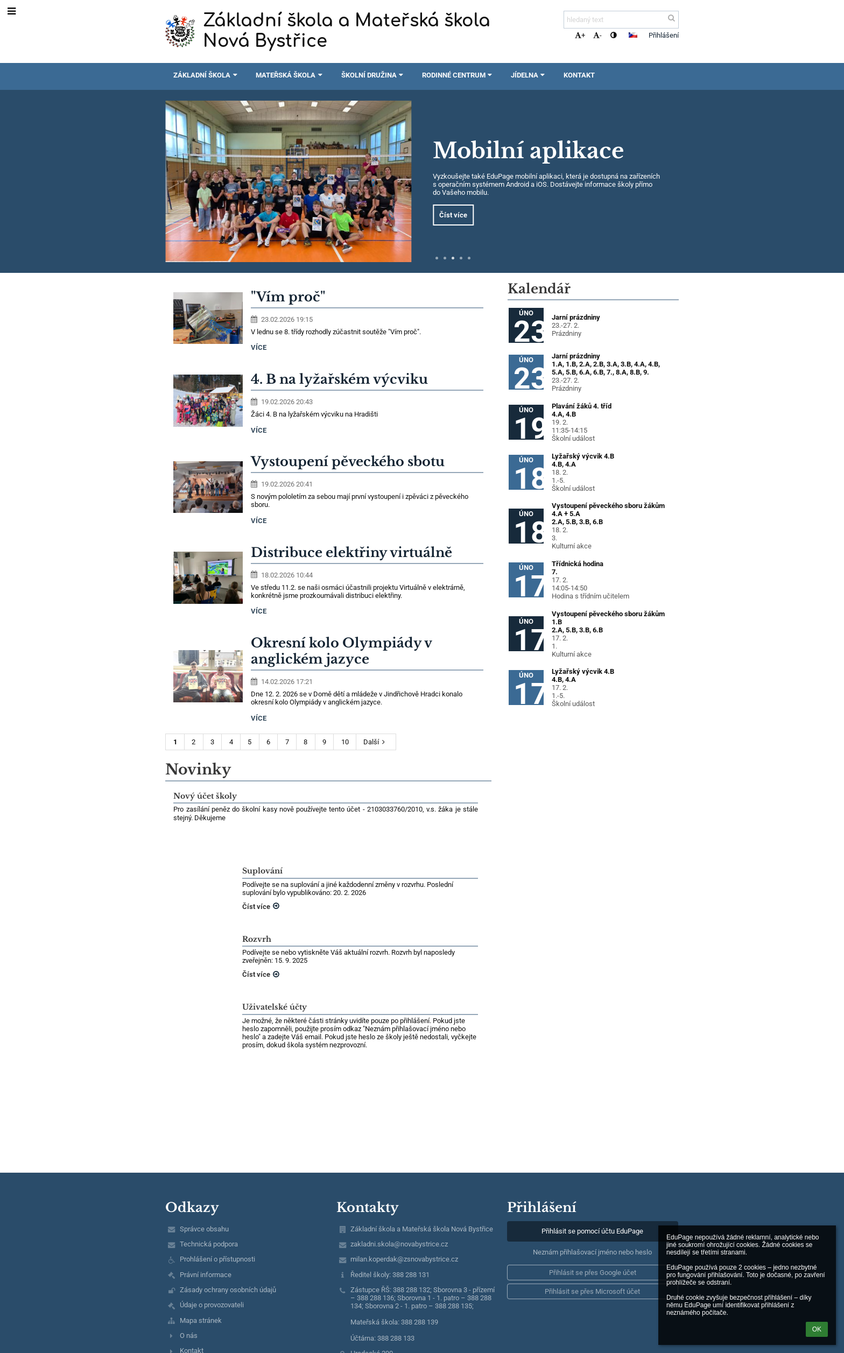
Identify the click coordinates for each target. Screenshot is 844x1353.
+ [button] (580, 35)
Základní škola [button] (206, 75)
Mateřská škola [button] (290, 75)
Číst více (453, 215)
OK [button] (816, 1329)
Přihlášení (664, 35)
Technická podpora (209, 1244)
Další (375, 742)
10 (345, 742)
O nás (189, 1335)
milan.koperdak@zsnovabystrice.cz (404, 1259)
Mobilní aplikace (528, 150)
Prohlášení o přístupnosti (217, 1259)
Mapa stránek (201, 1320)
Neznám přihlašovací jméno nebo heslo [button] (592, 1252)
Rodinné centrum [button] (458, 75)
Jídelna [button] (529, 75)
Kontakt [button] (579, 75)
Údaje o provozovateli (212, 1305)
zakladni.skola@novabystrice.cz (399, 1244)
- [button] (597, 35)
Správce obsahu (204, 1229)
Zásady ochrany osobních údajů (228, 1290)
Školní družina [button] (373, 75)
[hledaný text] (621, 20)
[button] (633, 35)
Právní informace (205, 1275)
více (258, 347)
